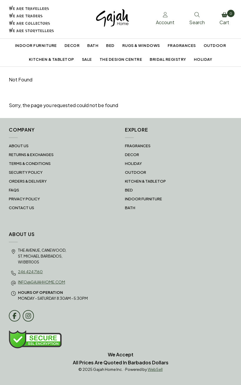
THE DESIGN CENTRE (121, 59)
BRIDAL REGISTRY (168, 59)
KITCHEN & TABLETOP (51, 59)
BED (110, 45)
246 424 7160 (30, 271)
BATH (92, 45)
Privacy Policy (24, 198)
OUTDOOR (215, 45)
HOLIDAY (203, 59)
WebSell (155, 369)
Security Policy (26, 172)
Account (165, 19)
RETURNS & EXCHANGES (31, 154)
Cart (225, 18)
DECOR (72, 45)
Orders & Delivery (28, 181)
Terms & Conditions (30, 163)
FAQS (14, 190)
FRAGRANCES (182, 45)
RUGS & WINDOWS (141, 45)
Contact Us (21, 207)
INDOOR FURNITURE (36, 45)
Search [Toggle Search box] (197, 19)
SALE (87, 59)
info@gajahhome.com (41, 282)
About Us (19, 145)
